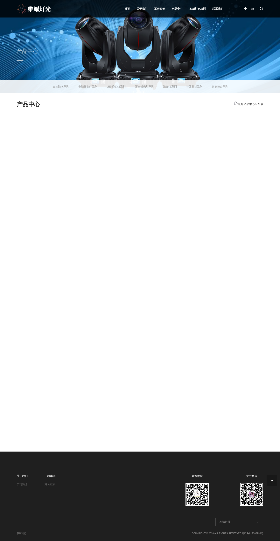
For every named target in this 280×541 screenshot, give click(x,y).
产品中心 (177, 8)
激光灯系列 (170, 85)
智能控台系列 (220, 85)
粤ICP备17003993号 (252, 533)
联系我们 (217, 8)
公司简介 (22, 484)
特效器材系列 (194, 85)
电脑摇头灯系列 (87, 85)
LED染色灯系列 (116, 85)
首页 (127, 8)
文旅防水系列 (61, 85)
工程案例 (159, 8)
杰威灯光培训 (197, 8)
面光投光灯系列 (144, 85)
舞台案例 (50, 484)
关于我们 (141, 8)
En (252, 8)
